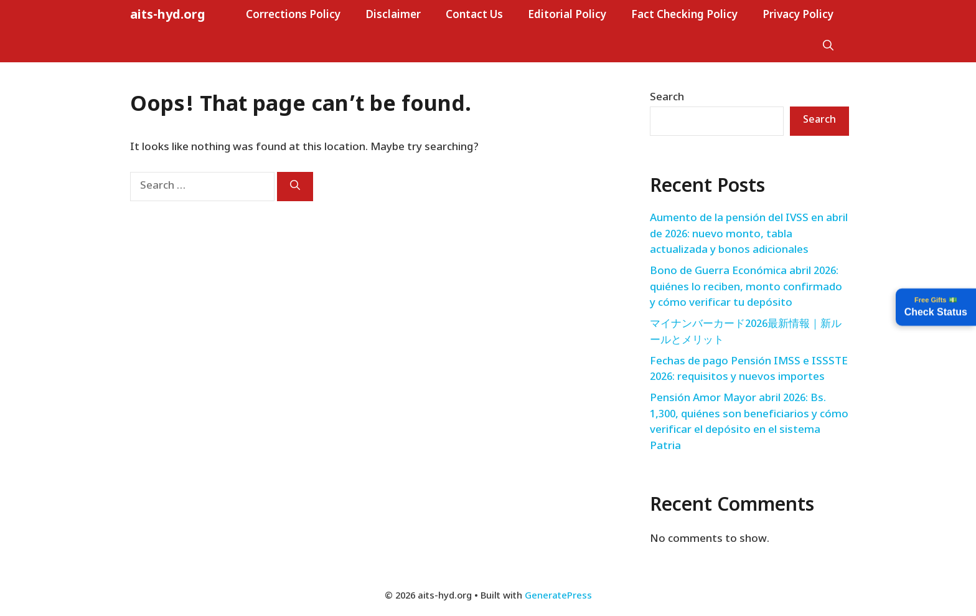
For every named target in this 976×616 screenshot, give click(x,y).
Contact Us (474, 15)
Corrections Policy (293, 15)
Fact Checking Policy (684, 15)
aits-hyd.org (167, 15)
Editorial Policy (567, 15)
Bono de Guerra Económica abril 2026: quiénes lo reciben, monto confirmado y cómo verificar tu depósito (746, 287)
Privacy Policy (797, 15)
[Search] (295, 186)
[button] (828, 46)
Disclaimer (393, 15)
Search (667, 98)
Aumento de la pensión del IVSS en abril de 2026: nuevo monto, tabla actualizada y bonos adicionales (749, 234)
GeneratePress (558, 596)
